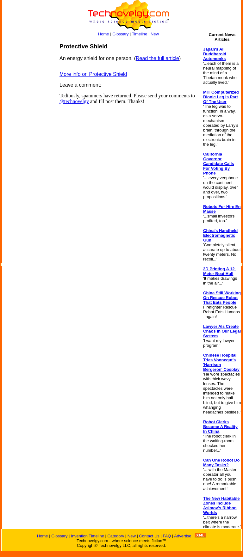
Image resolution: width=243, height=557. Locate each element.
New (155, 34)
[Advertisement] (27, 138)
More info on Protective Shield (93, 74)
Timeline (139, 34)
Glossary (120, 34)
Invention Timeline (87, 536)
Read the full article (157, 58)
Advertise (182, 536)
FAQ (167, 536)
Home (103, 34)
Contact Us (149, 536)
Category (115, 536)
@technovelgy (74, 101)
